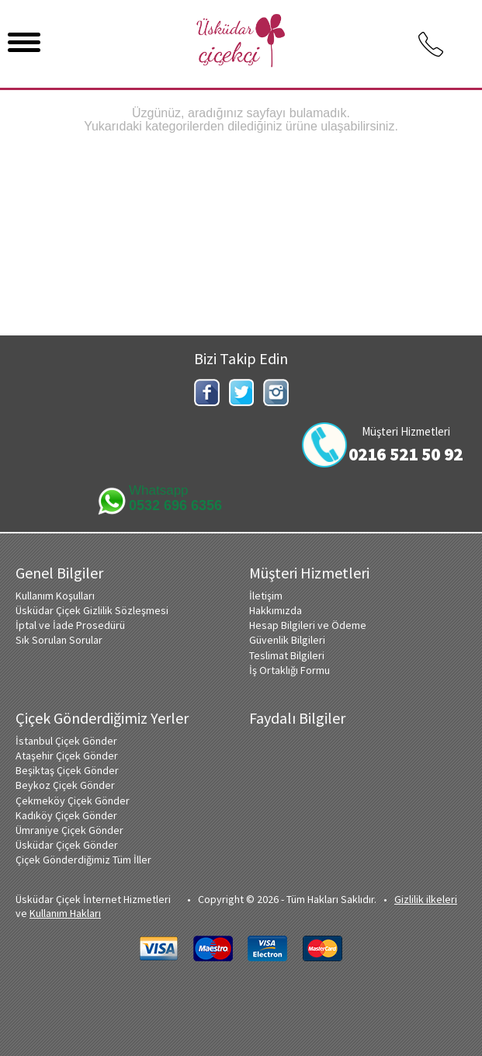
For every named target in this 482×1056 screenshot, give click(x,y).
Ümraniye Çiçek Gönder (69, 830)
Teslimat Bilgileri (286, 655)
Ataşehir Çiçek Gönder (67, 755)
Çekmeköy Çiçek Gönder (73, 800)
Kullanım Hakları (65, 913)
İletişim (266, 595)
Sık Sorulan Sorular (59, 640)
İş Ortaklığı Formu (289, 670)
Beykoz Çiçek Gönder (65, 785)
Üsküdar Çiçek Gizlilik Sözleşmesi (92, 610)
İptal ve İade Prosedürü (70, 625)
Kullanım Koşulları (55, 595)
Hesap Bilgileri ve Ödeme (307, 625)
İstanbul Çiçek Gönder (66, 741)
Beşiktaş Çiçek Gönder (67, 770)
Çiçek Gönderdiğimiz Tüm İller (83, 859)
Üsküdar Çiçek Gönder (67, 845)
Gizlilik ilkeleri (425, 899)
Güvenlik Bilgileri (287, 640)
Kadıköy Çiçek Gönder (66, 815)
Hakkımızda (275, 610)
